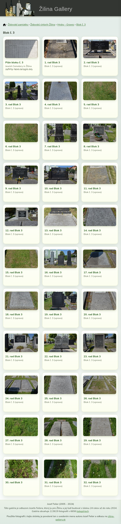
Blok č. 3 (81, 24)
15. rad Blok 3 (13, 272)
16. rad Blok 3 (52, 272)
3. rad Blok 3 (13, 104)
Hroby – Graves (65, 24)
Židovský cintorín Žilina (42, 24)
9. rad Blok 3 (13, 188)
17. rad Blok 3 (92, 272)
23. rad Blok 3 (92, 356)
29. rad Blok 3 (92, 440)
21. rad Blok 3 (13, 356)
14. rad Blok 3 (92, 230)
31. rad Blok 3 (52, 482)
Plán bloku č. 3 (14, 62)
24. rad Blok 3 (13, 398)
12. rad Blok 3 (13, 230)
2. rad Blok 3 (91, 62)
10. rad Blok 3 (52, 188)
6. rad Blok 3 (13, 146)
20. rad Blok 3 (92, 314)
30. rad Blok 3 (13, 482)
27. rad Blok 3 (13, 440)
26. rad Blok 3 (92, 398)
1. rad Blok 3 (52, 62)
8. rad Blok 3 (91, 146)
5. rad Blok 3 (91, 104)
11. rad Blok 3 (92, 188)
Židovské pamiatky (18, 24)
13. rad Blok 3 (52, 230)
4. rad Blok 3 (52, 104)
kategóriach (83, 511)
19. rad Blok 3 (52, 314)
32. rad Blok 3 (92, 482)
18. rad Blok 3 (13, 314)
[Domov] (4, 25)
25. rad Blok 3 (52, 398)
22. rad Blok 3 (52, 356)
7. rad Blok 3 (52, 146)
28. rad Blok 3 (52, 440)
